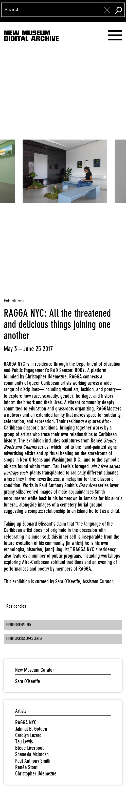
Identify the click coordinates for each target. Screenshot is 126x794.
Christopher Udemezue (36, 773)
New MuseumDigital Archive (31, 37)
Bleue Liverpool (29, 748)
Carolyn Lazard (28, 735)
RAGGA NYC (26, 722)
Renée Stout (26, 767)
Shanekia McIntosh (32, 754)
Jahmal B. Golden (31, 729)
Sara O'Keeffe (27, 681)
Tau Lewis (24, 741)
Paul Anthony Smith (32, 761)
